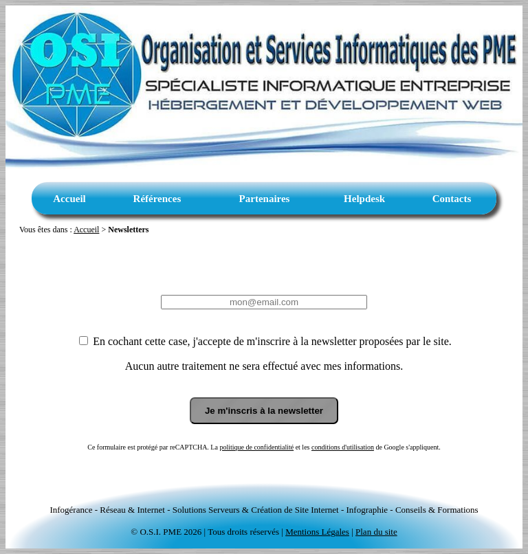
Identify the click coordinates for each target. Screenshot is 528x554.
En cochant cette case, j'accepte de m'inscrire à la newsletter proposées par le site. (271, 341)
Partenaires (264, 198)
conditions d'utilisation (342, 447)
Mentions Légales (317, 532)
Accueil (69, 198)
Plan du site (376, 532)
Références (157, 198)
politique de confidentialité (256, 447)
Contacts (452, 198)
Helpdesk (364, 198)
